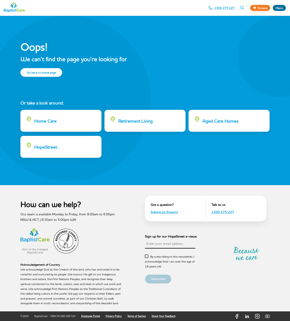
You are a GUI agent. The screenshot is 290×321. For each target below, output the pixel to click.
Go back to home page (41, 72)
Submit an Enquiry (164, 212)
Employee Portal (90, 316)
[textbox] (170, 244)
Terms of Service (136, 316)
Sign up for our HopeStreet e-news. (171, 236)
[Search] (242, 8)
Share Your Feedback (164, 316)
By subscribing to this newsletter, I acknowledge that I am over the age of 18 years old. (170, 261)
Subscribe (158, 279)
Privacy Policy (114, 316)
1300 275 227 (222, 212)
